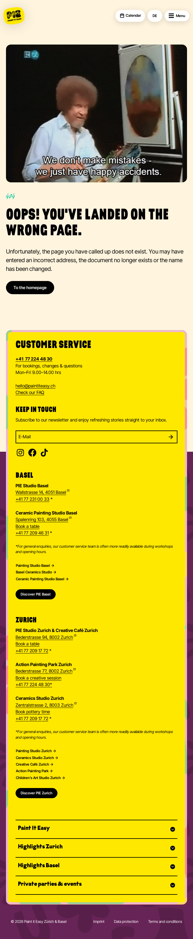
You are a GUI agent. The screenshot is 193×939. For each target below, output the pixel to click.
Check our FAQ (30, 392)
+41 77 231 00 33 (32, 499)
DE (155, 16)
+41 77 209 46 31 (32, 533)
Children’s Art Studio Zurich (38, 778)
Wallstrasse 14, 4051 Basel (41, 492)
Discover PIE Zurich (36, 793)
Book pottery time (33, 711)
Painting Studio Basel (33, 566)
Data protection (126, 921)
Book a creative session (38, 678)
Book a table (27, 526)
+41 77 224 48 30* (34, 684)
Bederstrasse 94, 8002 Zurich (44, 637)
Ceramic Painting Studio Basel (40, 579)
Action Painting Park (32, 771)
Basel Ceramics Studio (34, 572)
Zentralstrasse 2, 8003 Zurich (44, 705)
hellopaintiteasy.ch (35, 386)
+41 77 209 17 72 (32, 651)
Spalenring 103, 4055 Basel (42, 519)
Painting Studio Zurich (34, 751)
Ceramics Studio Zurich (35, 758)
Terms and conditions (165, 921)
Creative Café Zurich (32, 764)
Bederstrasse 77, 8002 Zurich (44, 671)
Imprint (98, 921)
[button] (96, 829)
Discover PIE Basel (36, 594)
